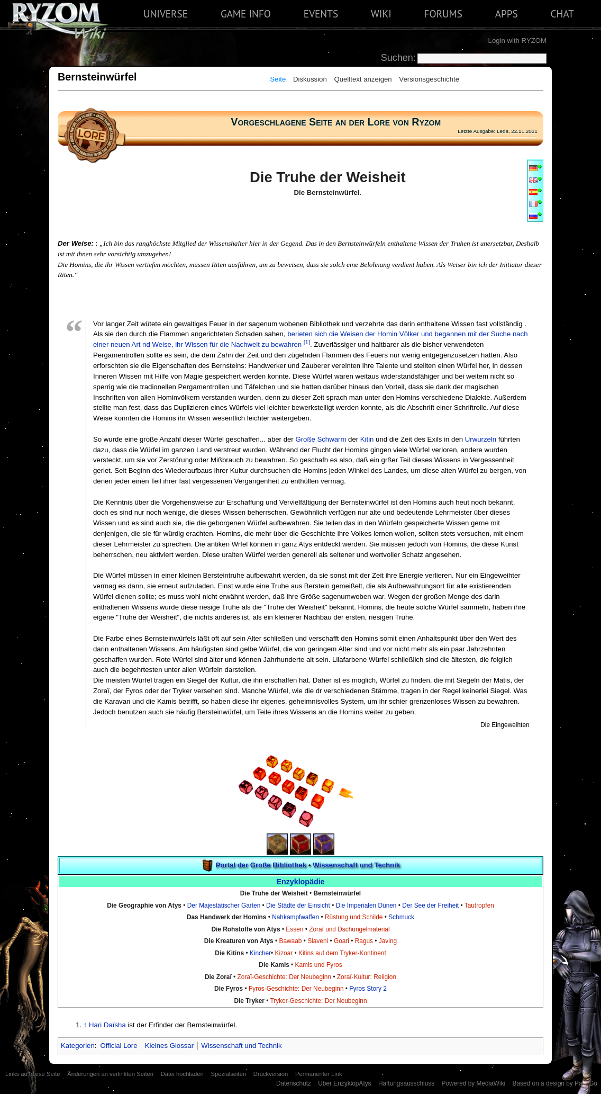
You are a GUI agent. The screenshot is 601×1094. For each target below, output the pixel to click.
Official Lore (118, 1046)
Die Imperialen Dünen (366, 905)
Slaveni (317, 941)
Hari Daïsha (107, 1025)
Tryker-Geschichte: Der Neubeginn (318, 1001)
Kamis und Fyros (318, 965)
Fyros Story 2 (368, 988)
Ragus (364, 941)
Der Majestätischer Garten (224, 905)
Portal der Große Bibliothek (261, 865)
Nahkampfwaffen (295, 917)
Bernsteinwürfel (337, 893)
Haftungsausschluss (406, 1083)
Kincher (260, 953)
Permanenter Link (318, 1074)
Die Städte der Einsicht (298, 905)
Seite (278, 79)
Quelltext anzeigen (362, 79)
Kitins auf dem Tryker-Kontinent (342, 953)
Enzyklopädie (300, 881)
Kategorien (78, 1046)
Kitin (367, 439)
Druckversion (270, 1074)
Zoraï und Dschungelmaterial (349, 929)
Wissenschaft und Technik (356, 865)
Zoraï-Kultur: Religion (366, 977)
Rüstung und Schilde (354, 917)
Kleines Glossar (169, 1046)
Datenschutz (293, 1083)
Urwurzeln (480, 439)
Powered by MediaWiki (473, 1083)
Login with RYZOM (517, 40)
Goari (341, 941)
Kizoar (284, 953)
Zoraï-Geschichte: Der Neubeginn (285, 977)
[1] (307, 342)
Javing (388, 941)
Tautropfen (479, 905)
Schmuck (401, 917)
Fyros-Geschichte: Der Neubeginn (296, 988)
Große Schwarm (320, 439)
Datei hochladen (182, 1074)
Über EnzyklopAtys (344, 1083)
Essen (294, 929)
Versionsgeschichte (429, 79)
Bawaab (290, 941)
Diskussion (310, 79)
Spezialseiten (228, 1074)
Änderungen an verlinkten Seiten (110, 1074)
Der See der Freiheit (430, 905)
